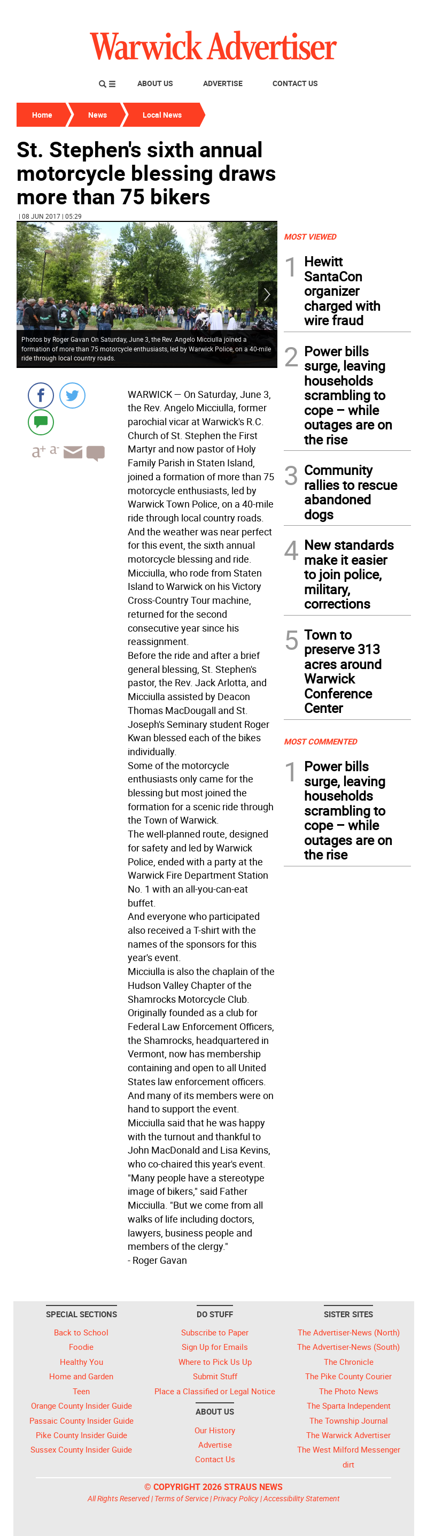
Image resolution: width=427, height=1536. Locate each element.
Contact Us (295, 83)
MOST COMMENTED (320, 741)
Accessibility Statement (301, 1498)
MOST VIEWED (310, 236)
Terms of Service (181, 1498)
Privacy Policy (236, 1498)
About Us (155, 83)
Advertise (223, 83)
